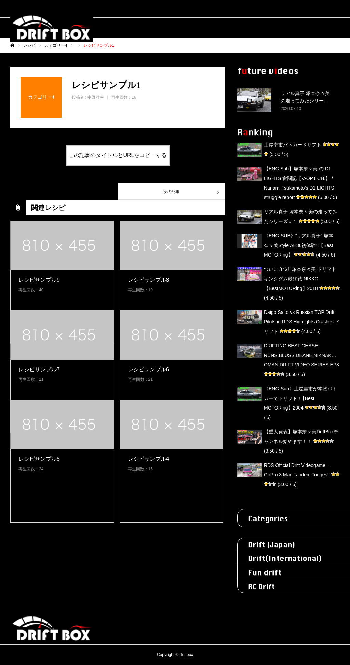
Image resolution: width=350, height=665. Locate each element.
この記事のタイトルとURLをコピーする (117, 155)
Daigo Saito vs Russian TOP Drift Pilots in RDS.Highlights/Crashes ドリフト (302, 321)
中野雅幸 (96, 97)
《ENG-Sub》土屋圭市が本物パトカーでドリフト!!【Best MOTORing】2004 (300, 398)
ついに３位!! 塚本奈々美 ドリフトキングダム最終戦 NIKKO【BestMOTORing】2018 (300, 278)
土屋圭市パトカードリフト (292, 145)
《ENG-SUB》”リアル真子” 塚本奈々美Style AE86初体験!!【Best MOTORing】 (298, 245)
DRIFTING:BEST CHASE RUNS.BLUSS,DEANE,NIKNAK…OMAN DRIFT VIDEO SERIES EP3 (301, 355)
